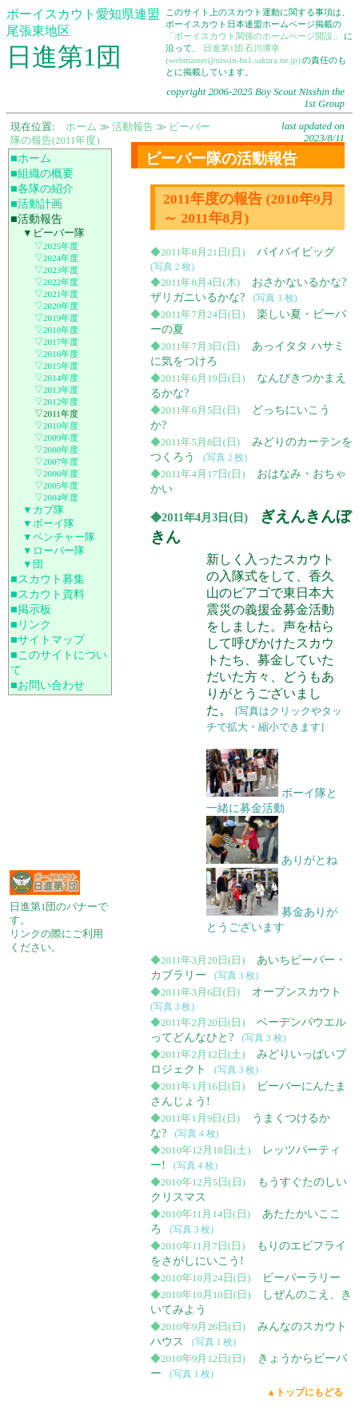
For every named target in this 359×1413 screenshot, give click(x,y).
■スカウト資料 (47, 594)
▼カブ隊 (43, 510)
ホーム (81, 127)
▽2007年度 (56, 461)
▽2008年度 (56, 449)
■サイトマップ (47, 639)
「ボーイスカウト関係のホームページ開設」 (253, 36)
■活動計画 (36, 203)
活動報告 (133, 127)
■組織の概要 (42, 173)
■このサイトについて (58, 662)
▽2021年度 (56, 294)
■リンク (30, 624)
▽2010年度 (56, 425)
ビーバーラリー (301, 1277)
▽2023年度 (56, 270)
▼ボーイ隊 (48, 523)
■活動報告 (36, 218)
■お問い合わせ (47, 685)
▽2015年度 (56, 365)
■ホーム (30, 158)
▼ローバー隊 (53, 550)
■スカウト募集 (47, 578)
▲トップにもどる (305, 1392)
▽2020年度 (56, 306)
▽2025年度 (56, 246)
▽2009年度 (56, 437)
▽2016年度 (56, 353)
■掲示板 (30, 609)
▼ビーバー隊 (53, 233)
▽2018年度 (56, 329)
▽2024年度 (56, 258)
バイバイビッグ (296, 251)
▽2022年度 (56, 282)
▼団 (32, 564)
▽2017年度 (56, 341)
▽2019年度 (56, 318)
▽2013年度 (56, 389)
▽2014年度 (56, 377)
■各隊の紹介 (42, 188)
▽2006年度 (56, 473)
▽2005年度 (56, 485)
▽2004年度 (56, 497)
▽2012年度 (56, 401)
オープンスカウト (296, 991)
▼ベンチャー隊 (58, 537)
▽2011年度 (56, 413)
